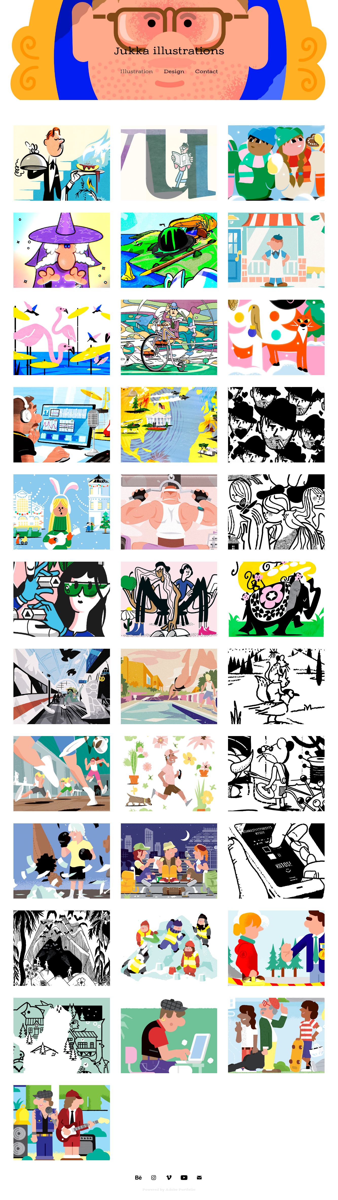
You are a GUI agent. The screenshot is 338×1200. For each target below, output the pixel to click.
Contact (206, 71)
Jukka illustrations (169, 50)
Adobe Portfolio (180, 1190)
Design (174, 71)
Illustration (136, 71)
